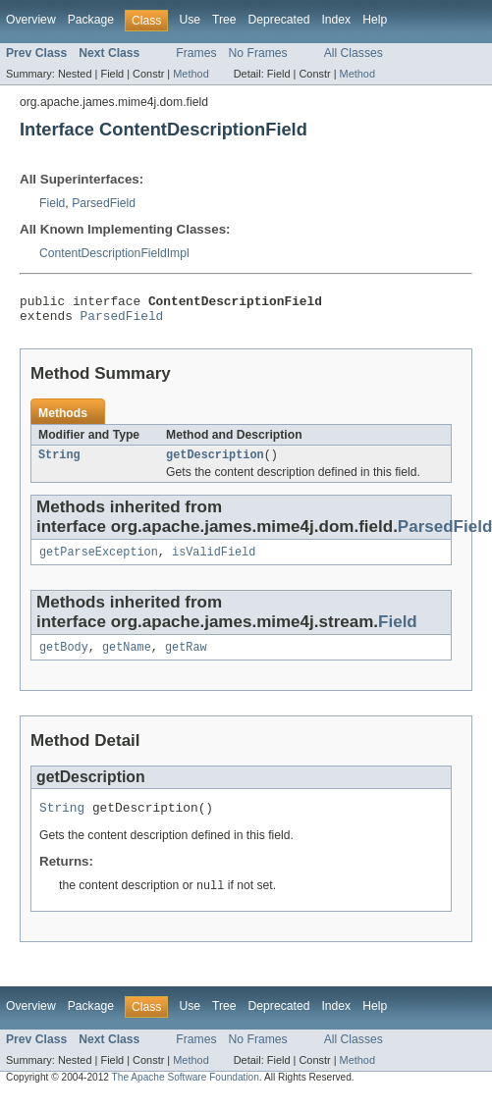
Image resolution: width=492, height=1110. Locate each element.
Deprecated (279, 19)
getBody (63, 658)
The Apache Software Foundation (185, 1092)
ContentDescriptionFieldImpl (114, 253)
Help (374, 19)
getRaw (186, 658)
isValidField (213, 561)
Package (91, 19)
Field (52, 203)
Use (189, 19)
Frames (196, 53)
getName (126, 658)
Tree (224, 19)
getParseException (98, 561)
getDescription (215, 462)
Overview (31, 19)
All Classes (353, 53)
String (59, 462)
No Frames (258, 53)
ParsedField (104, 203)
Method (190, 73)
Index (336, 19)
